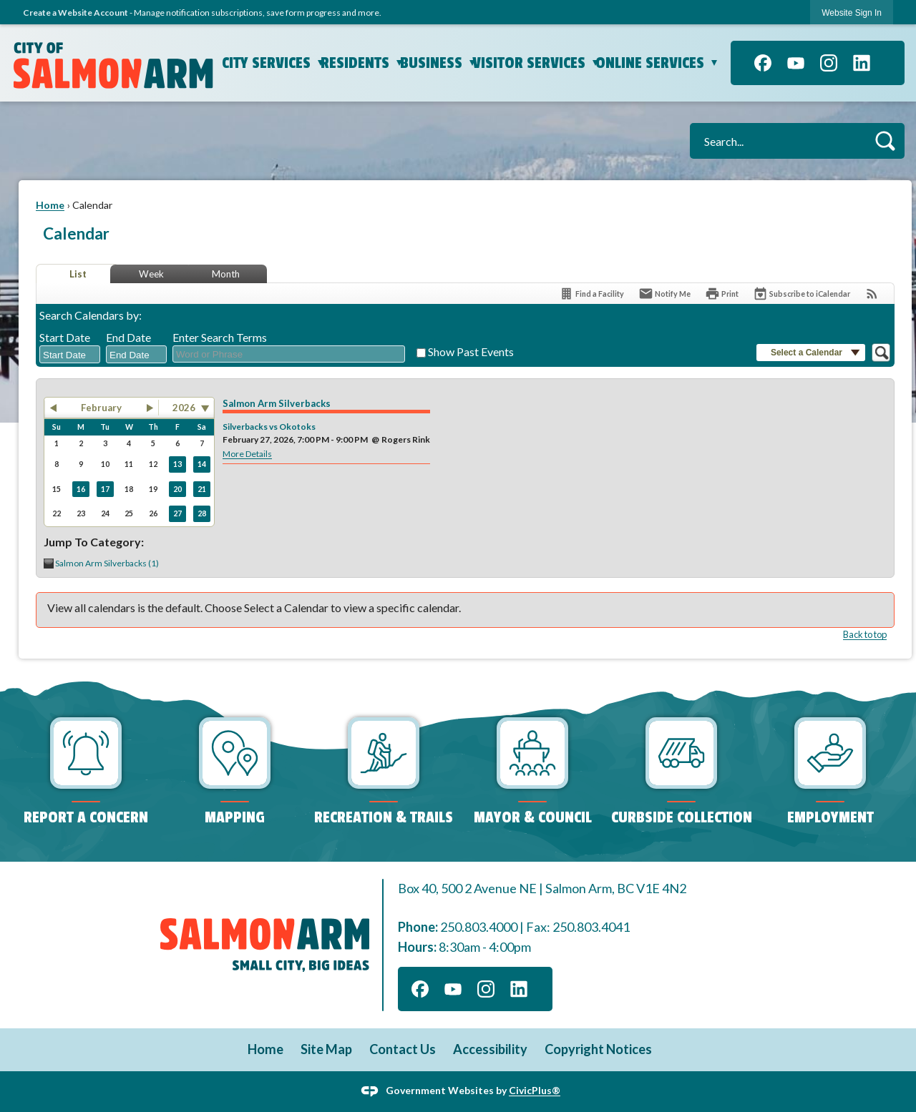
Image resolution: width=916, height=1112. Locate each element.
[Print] (722, 293)
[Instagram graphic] (828, 63)
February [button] (101, 407)
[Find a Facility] (591, 293)
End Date (128, 337)
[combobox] (69, 355)
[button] (885, 140)
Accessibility (490, 1049)
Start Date (64, 337)
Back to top (865, 634)
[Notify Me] (664, 293)
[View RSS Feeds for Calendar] (872, 293)
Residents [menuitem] (364, 63)
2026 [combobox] (183, 407)
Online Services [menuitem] (658, 63)
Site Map (326, 1049)
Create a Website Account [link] (75, 12)
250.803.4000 (478, 927)
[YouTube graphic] (796, 63)
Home (50, 205)
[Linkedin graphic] (861, 63)
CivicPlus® (534, 1090)
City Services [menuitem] (275, 63)
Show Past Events (471, 351)
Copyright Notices (598, 1049)
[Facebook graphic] (763, 63)
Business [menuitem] (439, 63)
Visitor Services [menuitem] (537, 63)
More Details (247, 453)
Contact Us (402, 1049)
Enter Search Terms (219, 337)
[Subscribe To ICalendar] (801, 293)
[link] (851, 12)
